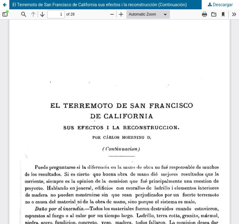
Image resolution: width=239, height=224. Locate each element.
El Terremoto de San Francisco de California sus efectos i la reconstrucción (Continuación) (99, 4)
